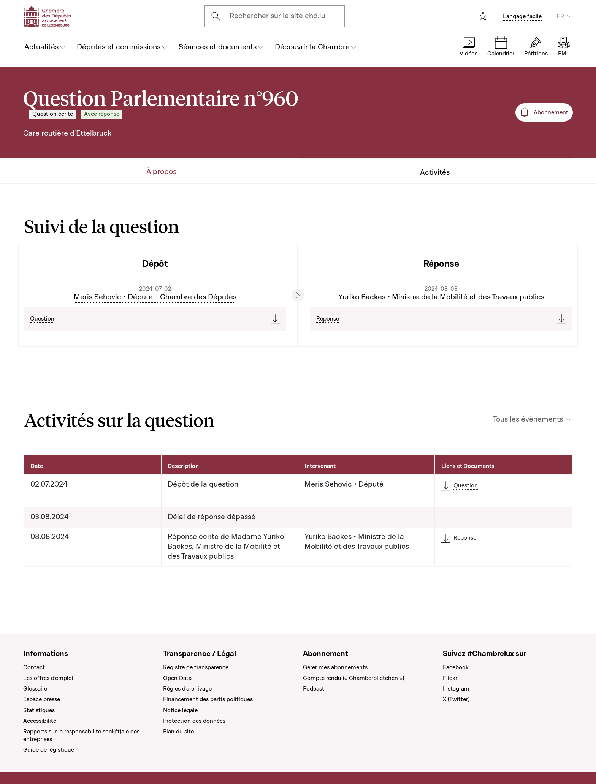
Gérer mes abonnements (335, 667)
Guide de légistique (48, 750)
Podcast (313, 688)
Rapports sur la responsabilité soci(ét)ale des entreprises (81, 735)
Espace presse (41, 699)
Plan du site (178, 731)
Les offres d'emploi (48, 678)
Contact (34, 667)
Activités (435, 172)
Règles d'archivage (187, 688)
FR (560, 16)
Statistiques (39, 710)
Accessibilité (39, 721)
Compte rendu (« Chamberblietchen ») (353, 678)
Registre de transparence (195, 667)
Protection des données (194, 721)
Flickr (450, 678)
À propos (161, 172)
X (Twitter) (456, 699)
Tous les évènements (528, 419)
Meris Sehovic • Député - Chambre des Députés (155, 297)
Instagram (456, 688)
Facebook (456, 667)
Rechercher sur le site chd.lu (277, 16)
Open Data (177, 678)
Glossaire (35, 688)
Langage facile (522, 16)
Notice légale (180, 710)
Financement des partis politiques (208, 699)
